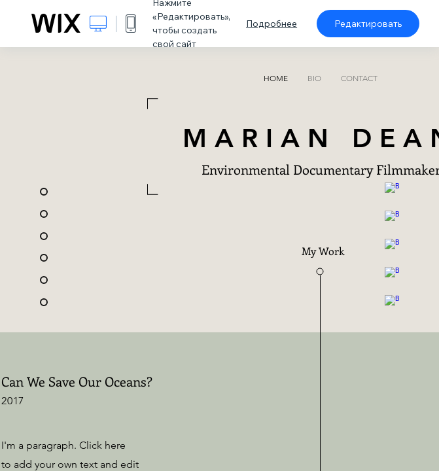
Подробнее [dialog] (271, 23)
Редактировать (368, 23)
